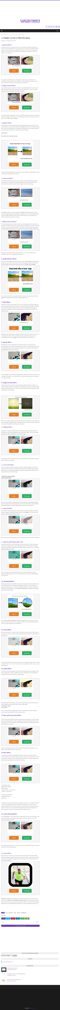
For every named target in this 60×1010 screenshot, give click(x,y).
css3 (15, 912)
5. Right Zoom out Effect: (9, 221)
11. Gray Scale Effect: (7, 465)
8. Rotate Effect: (6, 342)
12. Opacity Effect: (6, 508)
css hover (10, 912)
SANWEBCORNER (32, 1008)
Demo (14, 71)
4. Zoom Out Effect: (7, 178)
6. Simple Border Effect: (9, 259)
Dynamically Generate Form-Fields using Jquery (16, 973)
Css (6, 912)
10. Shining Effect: (6, 427)
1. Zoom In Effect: (6, 45)
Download (27, 71)
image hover (6, 34)
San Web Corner (7, 962)
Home (2, 34)
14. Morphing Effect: (8, 581)
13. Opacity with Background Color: (12, 542)
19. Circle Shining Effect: (9, 814)
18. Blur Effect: (6, 753)
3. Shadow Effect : (6, 123)
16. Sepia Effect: (6, 668)
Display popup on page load (12, 968)
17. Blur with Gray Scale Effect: (11, 715)
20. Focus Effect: (6, 853)
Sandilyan (4, 40)
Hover (18, 912)
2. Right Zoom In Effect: (8, 85)
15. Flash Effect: (6, 630)
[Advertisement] (30, 9)
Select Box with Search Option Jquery (14, 979)
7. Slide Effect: (5, 302)
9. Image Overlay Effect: (9, 383)
